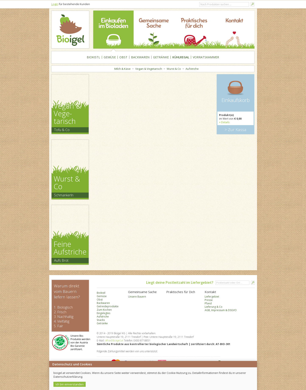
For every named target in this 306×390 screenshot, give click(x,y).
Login (54, 4)
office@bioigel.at (114, 340)
